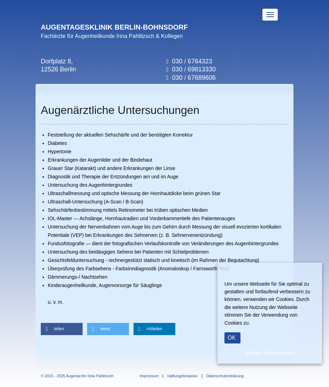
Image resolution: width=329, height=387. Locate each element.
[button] (62, 329)
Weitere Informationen (269, 353)
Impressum (149, 376)
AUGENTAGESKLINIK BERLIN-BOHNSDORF (114, 27)
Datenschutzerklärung (225, 376)
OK (232, 338)
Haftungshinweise (182, 376)
